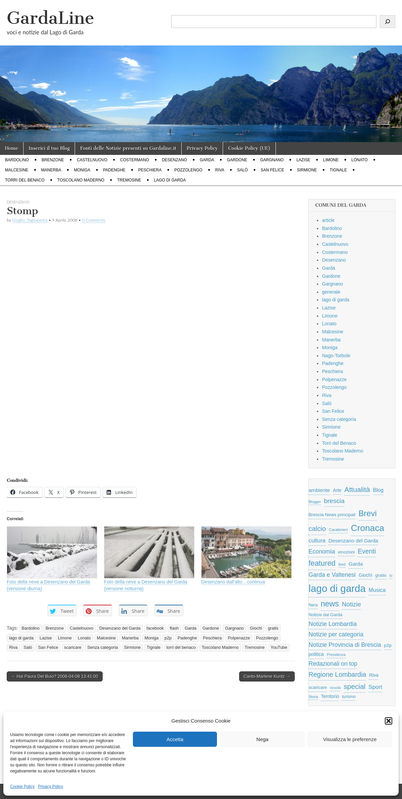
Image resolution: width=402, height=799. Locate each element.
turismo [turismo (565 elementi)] (349, 696)
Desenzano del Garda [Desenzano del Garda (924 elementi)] (353, 540)
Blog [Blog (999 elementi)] (378, 490)
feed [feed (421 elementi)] (341, 564)
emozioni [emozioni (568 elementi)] (346, 552)
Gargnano (272, 160)
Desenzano (174, 160)
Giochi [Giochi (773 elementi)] (365, 575)
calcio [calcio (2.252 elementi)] (317, 528)
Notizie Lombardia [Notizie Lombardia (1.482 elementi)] (332, 624)
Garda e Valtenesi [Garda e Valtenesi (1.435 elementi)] (332, 574)
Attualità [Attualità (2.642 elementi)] (357, 489)
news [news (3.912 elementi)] (330, 603)
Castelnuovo (92, 160)
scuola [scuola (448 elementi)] (335, 688)
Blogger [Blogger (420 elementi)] (314, 502)
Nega (262, 739)
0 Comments (94, 220)
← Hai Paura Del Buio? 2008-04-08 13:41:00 (54, 676)
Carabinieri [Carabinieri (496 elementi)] (338, 529)
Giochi (256, 628)
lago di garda (170, 180)
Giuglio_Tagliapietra (29, 220)
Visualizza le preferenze (350, 739)
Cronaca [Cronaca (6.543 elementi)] (367, 528)
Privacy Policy (50, 786)
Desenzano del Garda (120, 628)
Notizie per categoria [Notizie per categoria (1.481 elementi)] (335, 634)
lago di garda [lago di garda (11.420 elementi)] (337, 588)
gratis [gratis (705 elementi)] (380, 575)
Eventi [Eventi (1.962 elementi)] (367, 551)
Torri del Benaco (24, 180)
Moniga (82, 170)
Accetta (175, 739)
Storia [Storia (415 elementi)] (313, 697)
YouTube (278, 647)
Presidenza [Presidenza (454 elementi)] (336, 655)
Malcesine (16, 170)
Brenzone (53, 160)
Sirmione (307, 170)
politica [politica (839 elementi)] (316, 654)
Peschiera (149, 170)
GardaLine (50, 18)
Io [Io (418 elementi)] (390, 575)
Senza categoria (102, 647)
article (328, 220)
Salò (242, 170)
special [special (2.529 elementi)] (355, 686)
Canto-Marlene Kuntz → (267, 676)
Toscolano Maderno (80, 180)
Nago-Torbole (336, 355)
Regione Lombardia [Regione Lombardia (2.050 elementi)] (337, 674)
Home (11, 148)
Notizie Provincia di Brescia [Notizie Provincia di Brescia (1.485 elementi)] (344, 644)
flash (174, 628)
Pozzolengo (188, 170)
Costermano (134, 160)
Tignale (338, 170)
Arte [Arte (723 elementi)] (337, 490)
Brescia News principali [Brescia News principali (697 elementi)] (332, 514)
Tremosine (129, 180)
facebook (155, 628)
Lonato (360, 160)
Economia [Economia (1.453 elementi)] (321, 551)
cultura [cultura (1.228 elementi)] (316, 540)
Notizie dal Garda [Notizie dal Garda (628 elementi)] (325, 614)
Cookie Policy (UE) (249, 148)
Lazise (303, 160)
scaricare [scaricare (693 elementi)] (317, 687)
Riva (219, 170)
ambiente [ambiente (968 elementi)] (319, 490)
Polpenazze (239, 638)
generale (331, 292)
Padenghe (114, 170)
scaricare (72, 647)
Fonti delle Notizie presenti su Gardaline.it (128, 148)
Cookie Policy (22, 786)
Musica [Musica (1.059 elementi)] (377, 590)
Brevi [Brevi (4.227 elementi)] (368, 513)
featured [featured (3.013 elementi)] (321, 563)
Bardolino (17, 160)
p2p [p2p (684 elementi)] (388, 645)
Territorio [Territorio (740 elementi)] (330, 696)
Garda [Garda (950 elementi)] (356, 564)
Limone (331, 160)
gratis (273, 628)
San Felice (272, 170)
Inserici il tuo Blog (49, 148)
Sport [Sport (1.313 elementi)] (375, 687)
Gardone (237, 160)
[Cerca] (387, 21)
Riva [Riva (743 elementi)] (373, 675)
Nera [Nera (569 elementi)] (313, 605)
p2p (168, 638)
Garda (207, 160)
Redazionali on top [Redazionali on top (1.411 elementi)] (332, 663)
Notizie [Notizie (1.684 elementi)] (351, 604)
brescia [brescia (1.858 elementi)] (334, 500)
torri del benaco (181, 647)
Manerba (51, 170)
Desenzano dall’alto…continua (233, 582)
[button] (388, 721)
